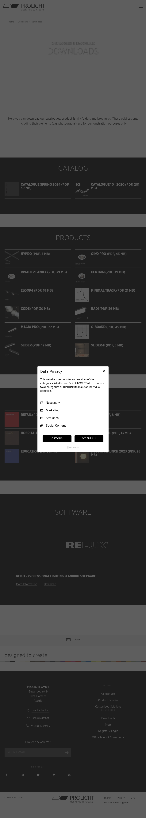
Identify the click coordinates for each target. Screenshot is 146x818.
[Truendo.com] (73, 447)
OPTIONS (57, 438)
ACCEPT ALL (89, 438)
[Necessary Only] (104, 371)
